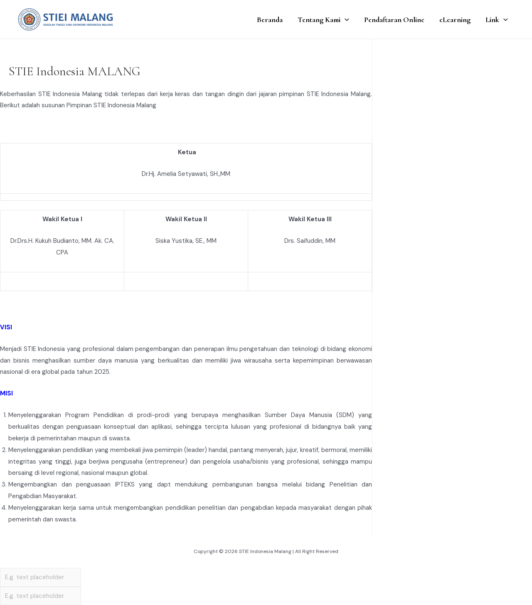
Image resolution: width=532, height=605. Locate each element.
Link (496, 19)
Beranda (270, 19)
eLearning (454, 19)
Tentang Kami (323, 19)
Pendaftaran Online (394, 19)
